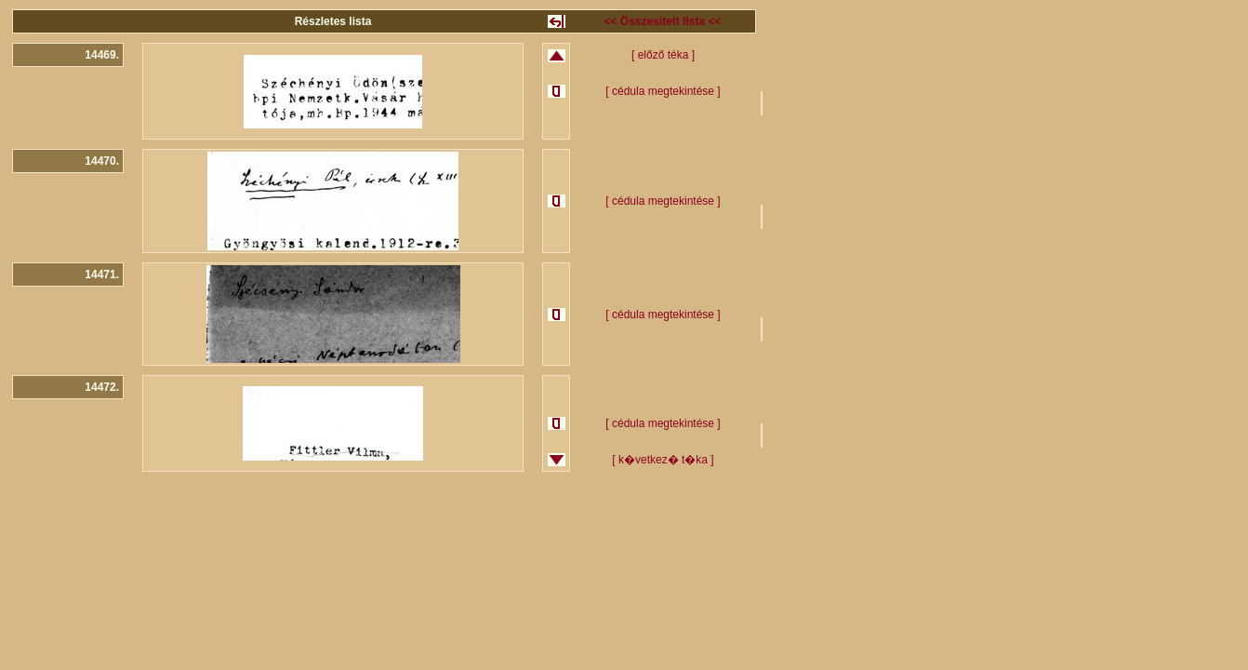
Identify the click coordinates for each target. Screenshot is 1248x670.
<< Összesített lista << (662, 21)
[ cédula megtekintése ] (662, 91)
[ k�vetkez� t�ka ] (662, 459)
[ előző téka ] (663, 54)
